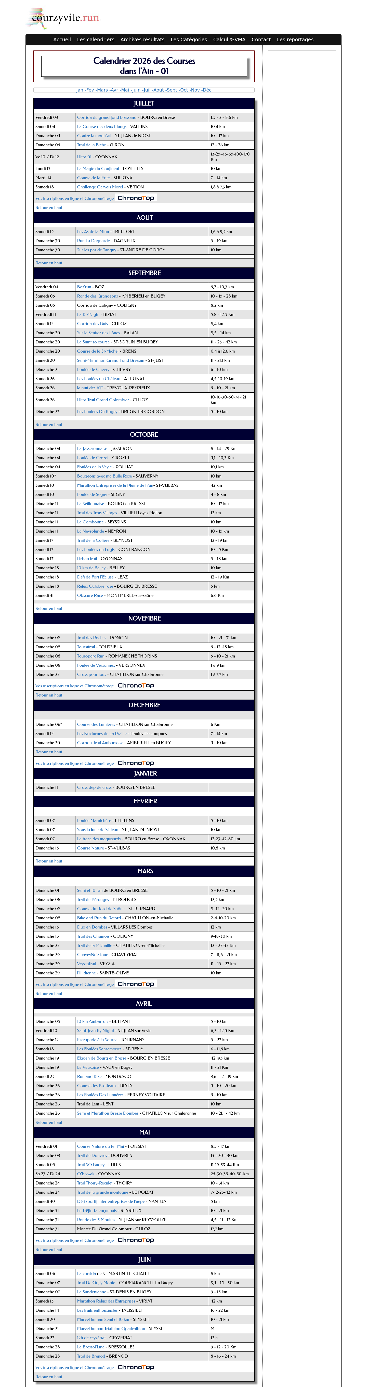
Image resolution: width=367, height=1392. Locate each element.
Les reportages (295, 40)
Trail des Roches (91, 637)
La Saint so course (93, 342)
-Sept (171, 90)
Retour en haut (48, 207)
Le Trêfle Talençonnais (97, 1210)
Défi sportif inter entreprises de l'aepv (111, 1201)
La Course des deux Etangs (102, 126)
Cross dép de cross (94, 787)
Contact (261, 40)
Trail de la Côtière (94, 540)
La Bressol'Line (90, 1347)
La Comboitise (90, 522)
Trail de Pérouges (93, 899)
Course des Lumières (96, 724)
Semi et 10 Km (90, 890)
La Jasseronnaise (92, 448)
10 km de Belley (91, 568)
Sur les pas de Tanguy (96, 250)
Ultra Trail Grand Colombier (103, 400)
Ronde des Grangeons (97, 296)
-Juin (135, 90)
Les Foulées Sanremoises (99, 1049)
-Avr (113, 90)
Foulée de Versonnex (96, 665)
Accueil (62, 40)
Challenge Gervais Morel (100, 187)
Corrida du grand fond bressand (107, 117)
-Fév (89, 90)
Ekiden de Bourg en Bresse (101, 1058)
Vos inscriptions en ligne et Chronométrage (74, 198)
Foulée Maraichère (94, 820)
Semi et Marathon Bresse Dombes (108, 1113)
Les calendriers (95, 40)
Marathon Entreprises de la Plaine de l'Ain (115, 485)
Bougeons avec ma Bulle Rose (104, 476)
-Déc (206, 90)
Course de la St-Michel (98, 351)
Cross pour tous (91, 674)
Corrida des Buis (92, 323)
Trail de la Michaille (94, 945)
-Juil (146, 90)
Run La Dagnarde (93, 240)
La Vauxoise (88, 1067)
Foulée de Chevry (93, 369)
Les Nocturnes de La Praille (102, 733)
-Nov (194, 90)
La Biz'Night (88, 314)
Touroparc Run (90, 656)
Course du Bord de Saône (101, 908)
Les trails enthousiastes (97, 1310)
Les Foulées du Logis (96, 549)
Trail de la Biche (91, 145)
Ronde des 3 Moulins (96, 1219)
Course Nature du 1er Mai (100, 1146)
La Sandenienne (91, 1292)
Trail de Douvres (92, 1155)
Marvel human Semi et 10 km (103, 1319)
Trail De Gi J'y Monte (96, 1282)
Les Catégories (189, 40)
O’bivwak (86, 1174)
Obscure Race (90, 595)
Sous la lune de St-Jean (98, 829)
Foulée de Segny (92, 494)
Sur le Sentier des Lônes (98, 333)
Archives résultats (143, 40)
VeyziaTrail (86, 963)
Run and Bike (89, 1076)
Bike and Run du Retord (99, 918)
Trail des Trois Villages (97, 512)
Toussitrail (86, 647)
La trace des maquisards (99, 839)
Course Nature (90, 848)
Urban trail (87, 558)
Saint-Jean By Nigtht (95, 1030)
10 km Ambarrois (92, 1021)
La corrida (86, 1273)
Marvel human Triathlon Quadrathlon (111, 1328)
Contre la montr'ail (94, 135)
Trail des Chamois (93, 936)
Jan (79, 90)
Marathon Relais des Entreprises (106, 1301)
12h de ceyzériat (91, 1338)
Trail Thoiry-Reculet (95, 1183)
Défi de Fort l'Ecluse (96, 577)
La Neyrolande (90, 531)
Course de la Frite (93, 178)
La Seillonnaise (90, 503)
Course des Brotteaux (96, 1085)
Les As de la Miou (93, 231)
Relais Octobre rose (95, 586)
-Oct (183, 90)
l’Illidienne (86, 973)
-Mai (124, 90)
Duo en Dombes (92, 927)
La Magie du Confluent (98, 168)
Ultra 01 (84, 157)
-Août (158, 90)
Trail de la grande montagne (102, 1192)
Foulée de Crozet (93, 457)
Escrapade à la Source (97, 1039)
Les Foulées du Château (99, 378)
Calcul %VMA (229, 40)
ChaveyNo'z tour (92, 954)
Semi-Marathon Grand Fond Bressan (111, 360)
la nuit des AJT (90, 388)
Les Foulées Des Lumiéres (100, 1095)
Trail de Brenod (91, 1356)
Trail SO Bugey (91, 1164)
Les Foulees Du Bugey (97, 411)
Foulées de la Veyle (94, 467)
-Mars (102, 90)
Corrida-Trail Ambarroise (100, 742)
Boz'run (84, 287)
